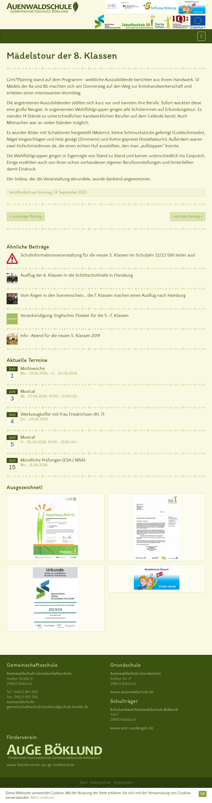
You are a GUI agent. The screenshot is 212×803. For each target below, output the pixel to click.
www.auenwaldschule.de (131, 692)
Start (84, 782)
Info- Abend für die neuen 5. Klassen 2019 (60, 335)
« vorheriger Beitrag (26, 216)
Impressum (123, 782)
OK (202, 794)
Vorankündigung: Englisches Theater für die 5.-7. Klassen (74, 315)
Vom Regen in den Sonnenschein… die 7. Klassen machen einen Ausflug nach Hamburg (103, 295)
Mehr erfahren (42, 798)
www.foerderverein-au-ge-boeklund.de (40, 765)
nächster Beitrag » (187, 216)
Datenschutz (100, 782)
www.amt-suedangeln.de (131, 728)
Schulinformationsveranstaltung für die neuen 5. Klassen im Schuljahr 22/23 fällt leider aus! (107, 255)
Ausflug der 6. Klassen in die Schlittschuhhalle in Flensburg (76, 275)
